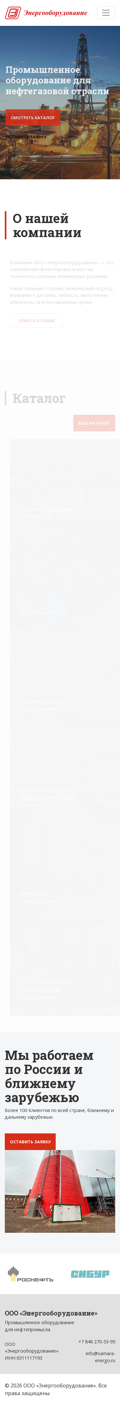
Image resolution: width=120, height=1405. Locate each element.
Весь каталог (94, 423)
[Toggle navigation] (106, 12)
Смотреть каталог (33, 117)
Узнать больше (37, 320)
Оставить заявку (26, 137)
